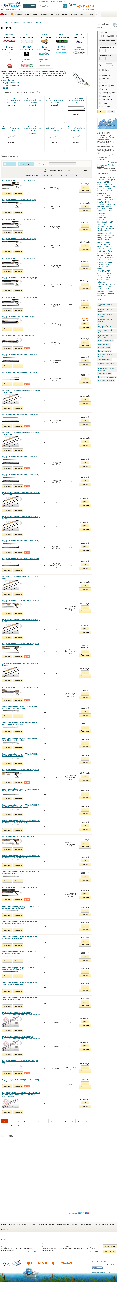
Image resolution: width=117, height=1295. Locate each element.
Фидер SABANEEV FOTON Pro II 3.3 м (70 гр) (19, 251)
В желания (18, 206)
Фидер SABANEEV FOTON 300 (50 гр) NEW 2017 (20, 900)
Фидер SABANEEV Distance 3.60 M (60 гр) (18, 348)
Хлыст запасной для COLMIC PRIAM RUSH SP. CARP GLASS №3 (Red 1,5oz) (20, 751)
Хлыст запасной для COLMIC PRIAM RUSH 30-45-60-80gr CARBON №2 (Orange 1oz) (21, 818)
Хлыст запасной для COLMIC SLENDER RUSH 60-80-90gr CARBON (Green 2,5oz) (21, 965)
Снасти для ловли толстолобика (105, 315)
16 (18, 1138)
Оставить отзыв (110, 1259)
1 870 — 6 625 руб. (66, 51)
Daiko (111, 200)
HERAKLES (102, 217)
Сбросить (111, 112)
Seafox (110, 260)
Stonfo (108, 266)
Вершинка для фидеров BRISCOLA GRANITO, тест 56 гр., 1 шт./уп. (11, 141)
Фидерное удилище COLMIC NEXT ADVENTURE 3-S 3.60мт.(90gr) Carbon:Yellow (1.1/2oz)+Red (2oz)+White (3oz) (21, 1107)
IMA (99, 224)
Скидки (26, 14)
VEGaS (100, 278)
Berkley (107, 186)
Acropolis (111, 180)
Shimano (108, 262)
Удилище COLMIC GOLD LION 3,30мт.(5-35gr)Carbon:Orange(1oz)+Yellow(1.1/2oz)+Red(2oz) (21, 1026)
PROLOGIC (107, 253)
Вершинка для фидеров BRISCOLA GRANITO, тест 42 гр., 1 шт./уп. (54, 141)
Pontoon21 (101, 251)
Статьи (82, 14)
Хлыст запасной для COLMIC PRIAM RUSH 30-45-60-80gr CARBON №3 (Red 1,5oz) (21, 834)
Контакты (90, 14)
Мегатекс (101, 291)
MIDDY (104, 86)
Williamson (101, 282)
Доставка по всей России (107, 123)
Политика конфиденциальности (101, 1285)
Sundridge (107, 273)
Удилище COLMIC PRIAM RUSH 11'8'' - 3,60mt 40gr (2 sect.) (21, 530)
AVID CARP (108, 184)
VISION (100, 280)
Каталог (4, 22)
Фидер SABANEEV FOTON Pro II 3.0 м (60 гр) (19, 232)
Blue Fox (101, 191)
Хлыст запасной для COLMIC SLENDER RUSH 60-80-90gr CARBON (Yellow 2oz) (21, 950)
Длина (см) (45, 183)
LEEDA (109, 226)
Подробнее (85, 203)
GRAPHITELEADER (105, 211)
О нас (57, 14)
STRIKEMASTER (104, 271)
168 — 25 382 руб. (10, 38)
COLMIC (105, 82)
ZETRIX (108, 287)
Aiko (103, 99)
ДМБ (107, 289)
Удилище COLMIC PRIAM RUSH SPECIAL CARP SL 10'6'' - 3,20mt (21, 404)
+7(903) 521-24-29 (61, 1275)
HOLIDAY (101, 220)
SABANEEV (106, 75)
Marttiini (109, 233)
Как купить (73, 14)
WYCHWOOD (102, 284)
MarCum (101, 233)
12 (79, 1134)
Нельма (110, 291)
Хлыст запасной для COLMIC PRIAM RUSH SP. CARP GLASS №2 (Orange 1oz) (20, 736)
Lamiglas (101, 226)
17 (25, 1138)
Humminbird (102, 222)
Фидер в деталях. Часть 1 (12, 95)
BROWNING (102, 193)
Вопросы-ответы (14, 1237)
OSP (99, 246)
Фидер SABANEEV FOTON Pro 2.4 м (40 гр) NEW (20, 613)
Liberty (100, 229)
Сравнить (7, 206)
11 (72, 1134)
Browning (105, 93)
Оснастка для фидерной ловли (104, 326)
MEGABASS (109, 235)
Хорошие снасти (104, 344)
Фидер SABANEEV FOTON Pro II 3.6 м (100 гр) (19, 290)
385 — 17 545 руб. (47, 52)
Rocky (100, 258)
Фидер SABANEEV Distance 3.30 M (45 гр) (18, 329)
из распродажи (26, 176)
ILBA (111, 222)
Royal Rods (109, 258)
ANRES (106, 182)
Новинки (6, 14)
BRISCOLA (106, 96)
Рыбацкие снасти (104, 351)
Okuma (104, 89)
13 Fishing (101, 177)
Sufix (99, 273)
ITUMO (105, 224)
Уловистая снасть (104, 360)
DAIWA (100, 202)
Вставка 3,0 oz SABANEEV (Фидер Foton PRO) (32, 141)
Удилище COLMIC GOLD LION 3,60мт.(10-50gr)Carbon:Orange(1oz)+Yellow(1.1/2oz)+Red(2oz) (21, 1050)
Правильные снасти (105, 341)
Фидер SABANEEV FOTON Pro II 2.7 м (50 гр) (19, 212)
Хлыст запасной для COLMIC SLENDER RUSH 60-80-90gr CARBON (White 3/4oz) (21, 919)
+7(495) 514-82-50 (36, 1275)
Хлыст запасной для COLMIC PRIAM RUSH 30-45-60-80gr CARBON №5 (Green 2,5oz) (21, 885)
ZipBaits (100, 289)
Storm (100, 269)
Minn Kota (108, 238)
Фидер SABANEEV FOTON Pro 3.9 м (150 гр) (18, 849)
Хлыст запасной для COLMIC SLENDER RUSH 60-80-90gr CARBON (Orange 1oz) (21, 935)
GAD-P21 (109, 206)
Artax (99, 184)
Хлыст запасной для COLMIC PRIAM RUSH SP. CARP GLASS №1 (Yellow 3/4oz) (20, 720)
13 (86, 1134)
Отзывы (24, 1237)
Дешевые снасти (104, 373)
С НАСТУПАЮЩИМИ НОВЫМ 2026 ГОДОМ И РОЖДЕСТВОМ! (106, 137)
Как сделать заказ (87, 1237)
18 (31, 1138)
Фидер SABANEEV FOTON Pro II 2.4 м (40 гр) (19, 193)
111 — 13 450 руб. (10, 52)
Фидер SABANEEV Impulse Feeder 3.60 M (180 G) (20, 487)
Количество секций (56, 183)
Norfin (100, 244)
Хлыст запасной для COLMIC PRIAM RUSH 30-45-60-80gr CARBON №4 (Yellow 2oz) (21, 869)
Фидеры (39, 22)
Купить (85, 199)
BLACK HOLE (107, 106)
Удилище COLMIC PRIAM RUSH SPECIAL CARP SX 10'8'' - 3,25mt (21, 446)
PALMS (106, 246)
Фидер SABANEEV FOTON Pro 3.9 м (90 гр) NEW (20, 782)
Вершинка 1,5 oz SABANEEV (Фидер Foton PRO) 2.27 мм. (54, 113)
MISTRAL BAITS (103, 240)
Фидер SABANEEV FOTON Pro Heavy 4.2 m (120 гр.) (20, 1074)
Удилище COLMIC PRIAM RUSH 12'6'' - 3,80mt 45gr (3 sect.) (21, 590)
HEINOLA (101, 215)
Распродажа (18, 14)
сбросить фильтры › (32, 188)
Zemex (112, 86)
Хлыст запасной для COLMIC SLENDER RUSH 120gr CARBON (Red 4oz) (19, 1011)
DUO (107, 202)
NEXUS (108, 242)
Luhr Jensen (109, 229)
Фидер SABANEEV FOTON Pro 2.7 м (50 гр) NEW (20, 656)
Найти (102, 112)
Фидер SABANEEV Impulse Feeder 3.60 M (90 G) (76, 113)
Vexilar (107, 278)
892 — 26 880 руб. (47, 39)
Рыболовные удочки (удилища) (21, 22)
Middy (100, 238)
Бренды (64, 14)
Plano (110, 249)
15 (11, 1138)
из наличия (10, 176)
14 (4, 1138)
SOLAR (100, 264)
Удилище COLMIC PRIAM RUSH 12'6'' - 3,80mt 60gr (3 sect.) (21, 633)
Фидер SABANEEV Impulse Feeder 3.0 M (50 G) (19, 385)
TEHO (100, 275)
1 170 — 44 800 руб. (29, 52)
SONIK (108, 264)
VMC (107, 280)
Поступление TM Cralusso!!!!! (104, 158)
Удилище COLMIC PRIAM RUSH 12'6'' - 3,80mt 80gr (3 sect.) (21, 676)
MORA (100, 242)
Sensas (104, 103)
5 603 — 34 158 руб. (66, 38)
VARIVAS (108, 275)
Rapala (109, 255)
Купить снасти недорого (107, 377)
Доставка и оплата (47, 14)
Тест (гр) (70, 183)
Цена (85, 183)
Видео (5, 100)
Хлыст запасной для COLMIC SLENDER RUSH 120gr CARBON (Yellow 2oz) (19, 981)
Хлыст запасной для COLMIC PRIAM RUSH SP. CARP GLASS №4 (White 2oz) (20, 767)
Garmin (110, 209)
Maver (114, 93)
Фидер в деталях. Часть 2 (12, 98)
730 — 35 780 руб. (29, 38)
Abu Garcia (101, 180)
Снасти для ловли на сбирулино (106, 336)
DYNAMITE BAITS (104, 204)
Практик (101, 293)
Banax (110, 99)
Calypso (100, 195)
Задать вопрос (109, 1264)
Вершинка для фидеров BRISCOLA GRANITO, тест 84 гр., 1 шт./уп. (76, 141)
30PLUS (111, 177)
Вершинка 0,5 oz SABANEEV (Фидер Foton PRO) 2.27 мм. (11, 113)
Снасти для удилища (106, 380)
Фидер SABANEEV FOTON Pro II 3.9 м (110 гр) (19, 310)
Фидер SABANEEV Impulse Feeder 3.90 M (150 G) (20, 553)
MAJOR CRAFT (103, 231)
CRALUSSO (102, 200)
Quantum (101, 255)
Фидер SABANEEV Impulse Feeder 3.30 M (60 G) (20, 427)
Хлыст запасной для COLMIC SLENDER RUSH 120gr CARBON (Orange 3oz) (19, 996)
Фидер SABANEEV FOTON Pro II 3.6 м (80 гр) (19, 271)
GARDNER (101, 209)
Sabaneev (101, 260)
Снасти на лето (104, 347)
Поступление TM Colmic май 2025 (106, 166)
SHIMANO (105, 79)
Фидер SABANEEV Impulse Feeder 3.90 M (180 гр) (20, 571)
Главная (3, 1237)
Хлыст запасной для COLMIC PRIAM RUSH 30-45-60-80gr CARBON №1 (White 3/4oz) (21, 802)
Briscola (110, 191)
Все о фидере (8, 93)
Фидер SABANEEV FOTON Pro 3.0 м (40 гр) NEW (20, 700)
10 (65, 1134)
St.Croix (100, 266)
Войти (98, 14)
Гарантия (35, 14)
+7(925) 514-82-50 (87, 5)
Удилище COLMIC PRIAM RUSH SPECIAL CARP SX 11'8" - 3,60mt (21, 506)
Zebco (112, 284)
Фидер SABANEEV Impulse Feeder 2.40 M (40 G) (20, 367)
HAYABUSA (102, 213)
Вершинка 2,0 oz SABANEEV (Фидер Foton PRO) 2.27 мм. (32, 113)
